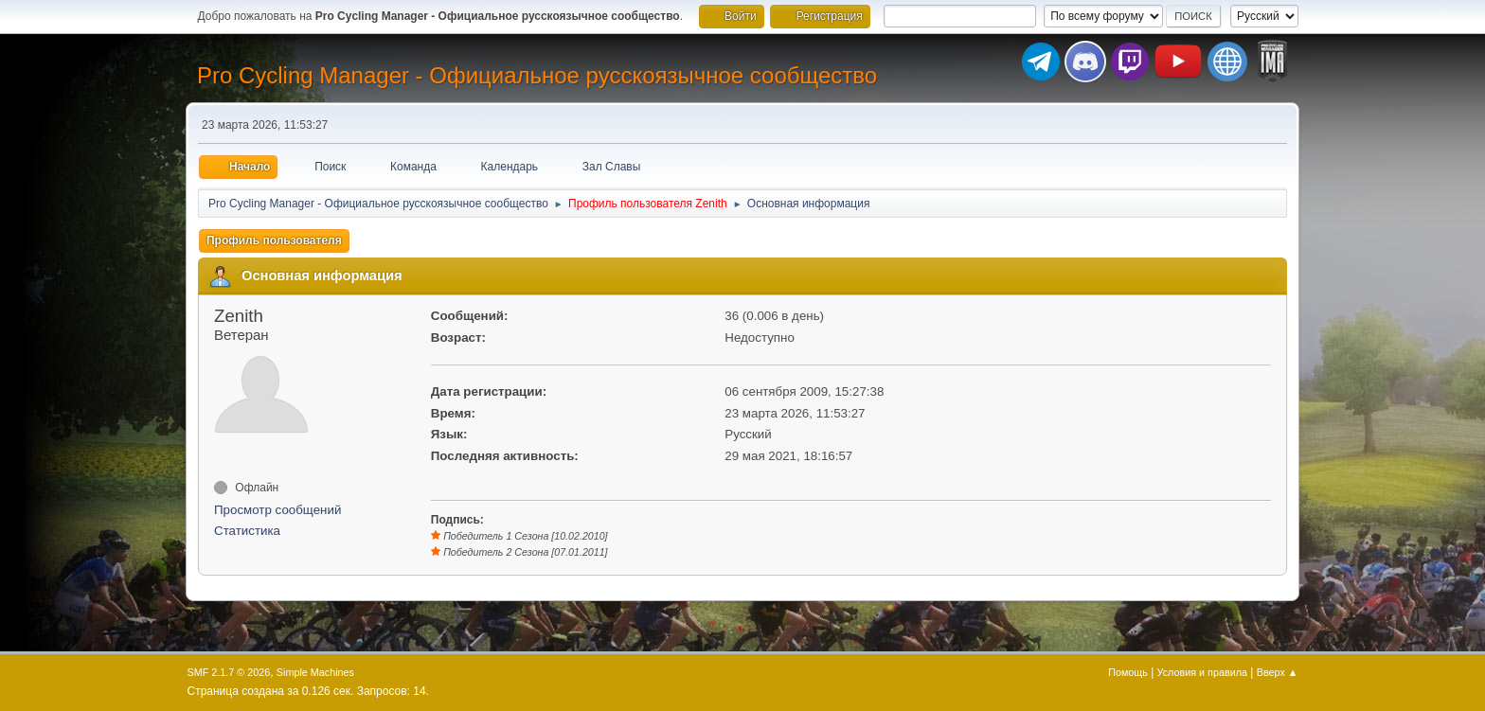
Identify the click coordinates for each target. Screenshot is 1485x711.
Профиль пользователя (274, 240)
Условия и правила (1202, 672)
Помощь (1128, 672)
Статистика (247, 531)
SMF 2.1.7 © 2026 (229, 672)
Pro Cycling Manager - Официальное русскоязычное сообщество (537, 75)
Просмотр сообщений (277, 510)
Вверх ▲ (1277, 672)
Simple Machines (315, 672)
